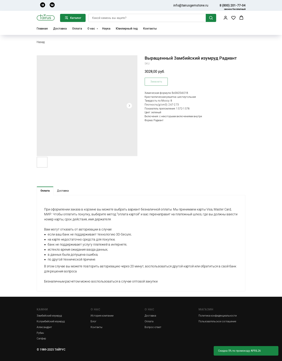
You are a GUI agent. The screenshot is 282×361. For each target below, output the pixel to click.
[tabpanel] (141, 243)
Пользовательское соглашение (217, 321)
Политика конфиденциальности (218, 315)
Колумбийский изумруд (51, 321)
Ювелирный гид (127, 28)
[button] (225, 17)
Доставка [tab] (63, 190)
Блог (93, 321)
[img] (42, 5)
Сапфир (41, 338)
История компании (102, 315)
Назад (41, 42)
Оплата (77, 28)
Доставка (60, 28)
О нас (91, 28)
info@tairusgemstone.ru (190, 5)
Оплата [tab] (45, 190)
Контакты (150, 28)
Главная (42, 28)
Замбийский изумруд (49, 315)
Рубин (40, 332)
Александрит (44, 327)
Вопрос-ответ (153, 327)
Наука (106, 28)
